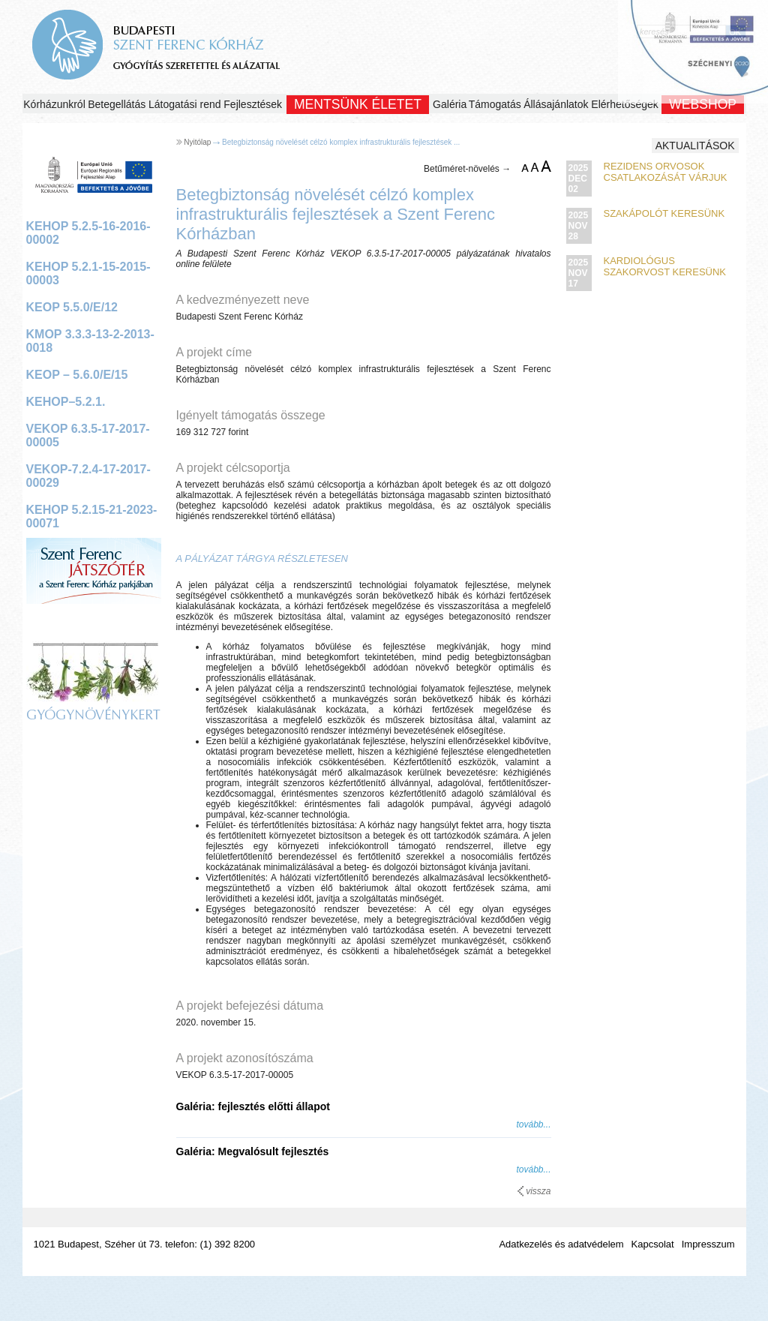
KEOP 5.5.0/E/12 (72, 307)
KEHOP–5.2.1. (66, 401)
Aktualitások (695, 146)
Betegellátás (117, 104)
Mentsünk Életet (358, 104)
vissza (534, 1191)
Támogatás (495, 104)
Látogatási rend (184, 104)
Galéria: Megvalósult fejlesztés (252, 1151)
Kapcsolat (653, 1244)
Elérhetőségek (624, 104)
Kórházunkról (54, 104)
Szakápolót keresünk (664, 213)
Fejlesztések (253, 104)
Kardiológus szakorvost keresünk (665, 266)
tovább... (533, 1124)
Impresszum (708, 1244)
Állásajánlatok (556, 104)
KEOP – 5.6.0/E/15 (77, 374)
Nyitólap (197, 142)
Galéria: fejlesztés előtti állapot (253, 1106)
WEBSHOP (702, 104)
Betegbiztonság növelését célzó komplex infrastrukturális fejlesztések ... (341, 142)
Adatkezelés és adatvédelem (561, 1244)
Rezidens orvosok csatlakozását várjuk (666, 172)
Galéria (449, 104)
